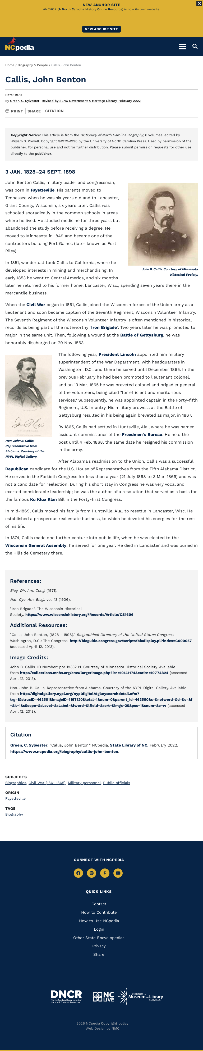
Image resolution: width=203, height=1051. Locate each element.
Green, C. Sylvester (25, 101)
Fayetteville (42, 190)
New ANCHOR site (101, 29)
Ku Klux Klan (43, 499)
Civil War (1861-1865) (48, 783)
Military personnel (85, 783)
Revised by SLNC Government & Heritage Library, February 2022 (91, 101)
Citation (54, 111)
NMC (115, 1028)
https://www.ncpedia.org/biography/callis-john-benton (64, 751)
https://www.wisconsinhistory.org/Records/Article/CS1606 (79, 614)
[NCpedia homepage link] (19, 44)
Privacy (99, 946)
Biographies (16, 783)
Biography (14, 814)
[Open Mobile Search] (193, 46)
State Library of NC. (128, 745)
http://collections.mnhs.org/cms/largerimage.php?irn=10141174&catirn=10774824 (94, 673)
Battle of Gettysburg (141, 335)
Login (99, 929)
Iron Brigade (104, 327)
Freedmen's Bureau (142, 434)
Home (9, 65)
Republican (17, 468)
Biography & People (33, 65)
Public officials (116, 783)
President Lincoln (117, 354)
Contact (98, 904)
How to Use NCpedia (99, 920)
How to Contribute (99, 912)
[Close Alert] (199, 3)
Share (34, 111)
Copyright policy (114, 1023)
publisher (43, 154)
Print (14, 111)
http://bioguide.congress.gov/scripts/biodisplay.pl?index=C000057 (131, 641)
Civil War (35, 304)
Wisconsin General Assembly (35, 545)
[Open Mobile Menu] (182, 46)
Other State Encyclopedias (98, 937)
